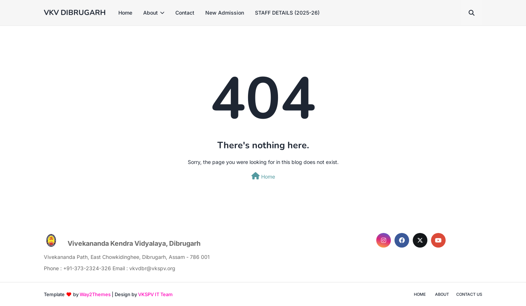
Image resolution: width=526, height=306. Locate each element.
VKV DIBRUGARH (75, 13)
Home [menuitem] (125, 12)
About (442, 294)
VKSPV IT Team (155, 294)
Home (263, 176)
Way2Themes (95, 294)
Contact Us (469, 294)
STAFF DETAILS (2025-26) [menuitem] (287, 12)
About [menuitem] (150, 12)
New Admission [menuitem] (224, 12)
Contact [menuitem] (184, 12)
